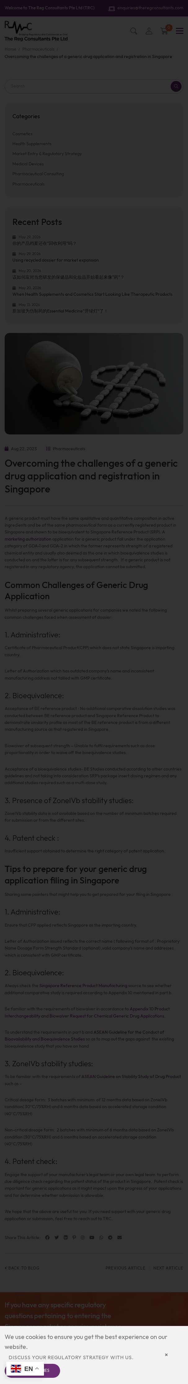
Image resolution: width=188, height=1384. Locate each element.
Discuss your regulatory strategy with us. (71, 1357)
